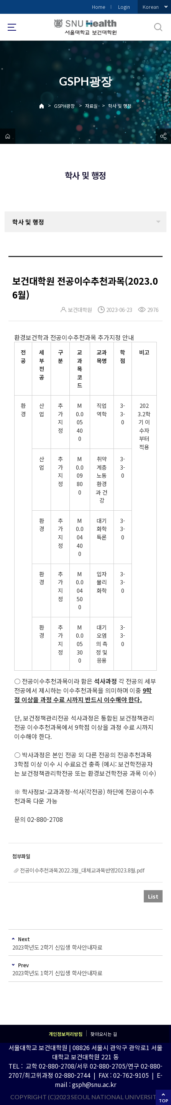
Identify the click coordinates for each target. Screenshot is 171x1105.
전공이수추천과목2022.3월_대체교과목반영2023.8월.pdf (82, 870)
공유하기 (163, 136)
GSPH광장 (64, 105)
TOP (163, 1100)
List (153, 896)
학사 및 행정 (120, 105)
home (7, 136)
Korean (151, 6)
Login (124, 6)
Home (98, 6)
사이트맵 (12, 27)
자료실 (91, 105)
